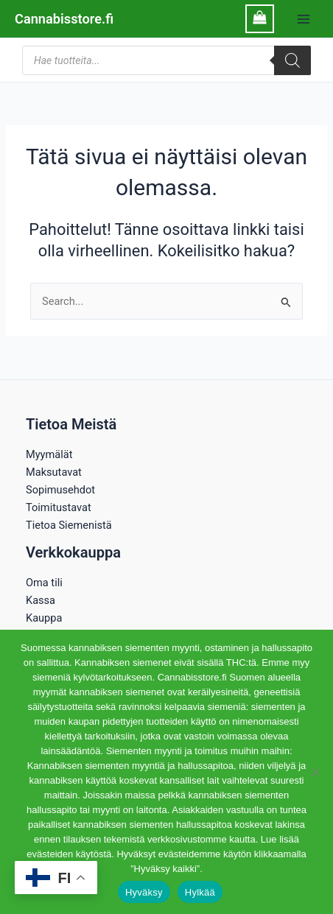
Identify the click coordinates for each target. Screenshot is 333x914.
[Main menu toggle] (303, 18)
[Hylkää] (314, 771)
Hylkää (200, 892)
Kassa (40, 600)
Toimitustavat (58, 507)
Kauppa (44, 618)
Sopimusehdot (60, 489)
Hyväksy (144, 892)
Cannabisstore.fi (64, 19)
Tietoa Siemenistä (69, 525)
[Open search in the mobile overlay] (166, 60)
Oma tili (44, 582)
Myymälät (49, 454)
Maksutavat (54, 472)
